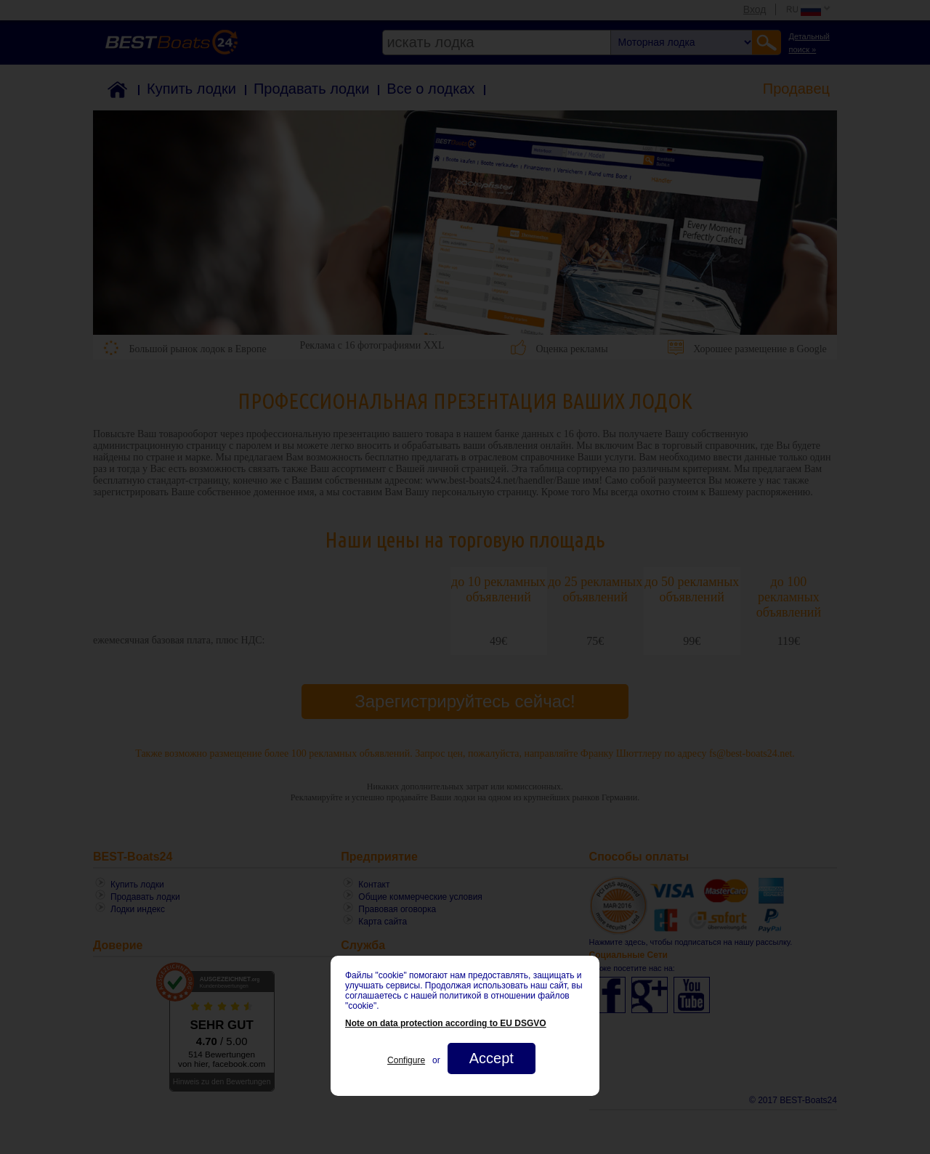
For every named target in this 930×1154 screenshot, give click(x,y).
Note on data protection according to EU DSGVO (445, 1023)
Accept (491, 1058)
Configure (406, 1060)
